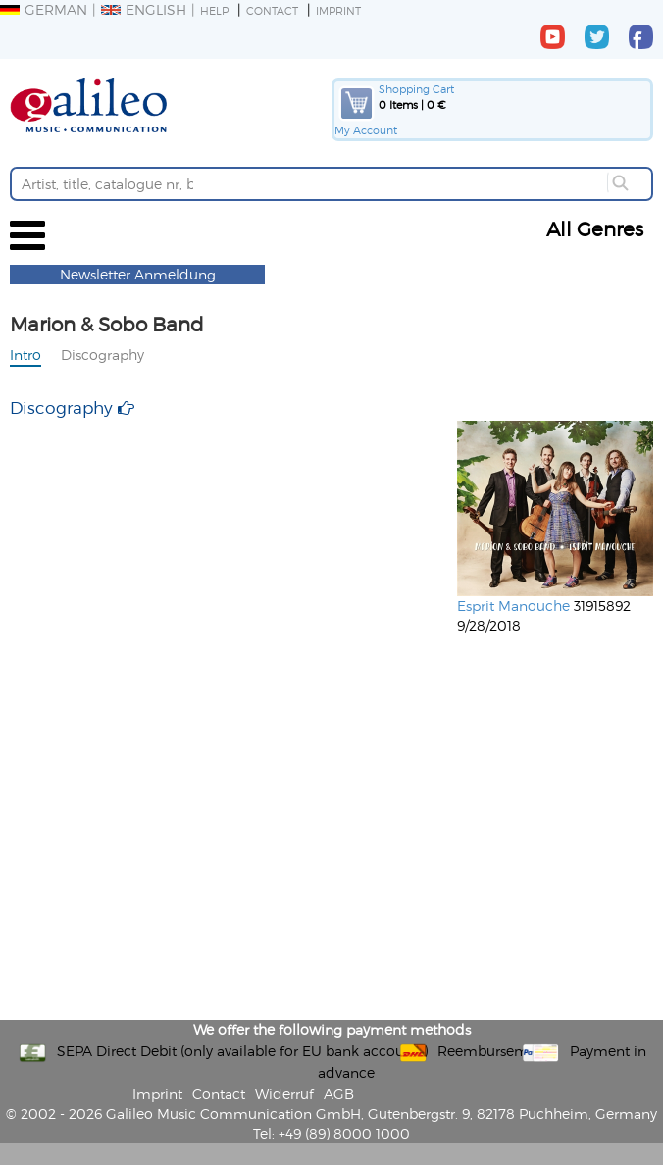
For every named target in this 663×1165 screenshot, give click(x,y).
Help (214, 10)
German (43, 9)
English (143, 9)
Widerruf (284, 1094)
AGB (339, 1094)
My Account (365, 130)
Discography (102, 354)
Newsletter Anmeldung (138, 274)
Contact (272, 10)
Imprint (338, 10)
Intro (25, 354)
